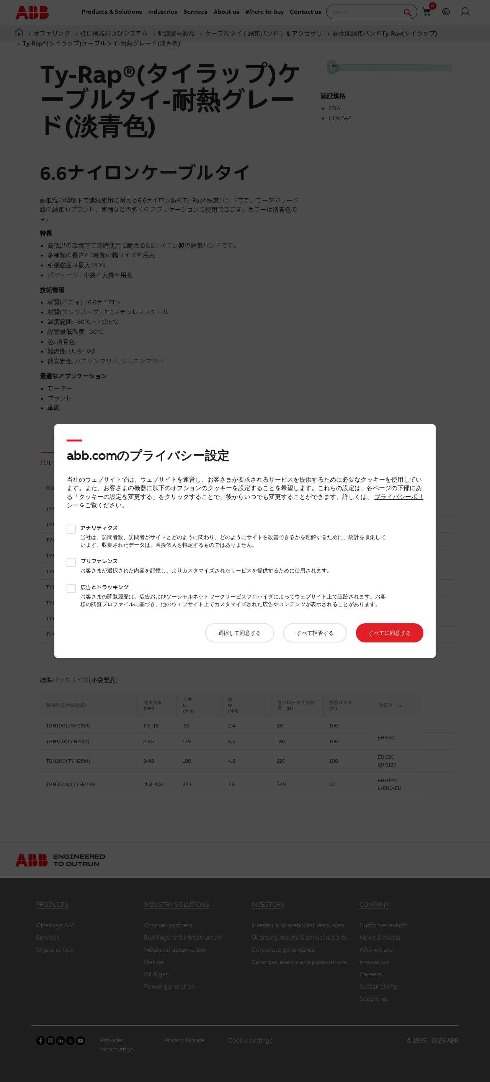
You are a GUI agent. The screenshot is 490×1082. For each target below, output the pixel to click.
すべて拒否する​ (315, 632)
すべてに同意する (389, 632)
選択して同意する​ (239, 632)
